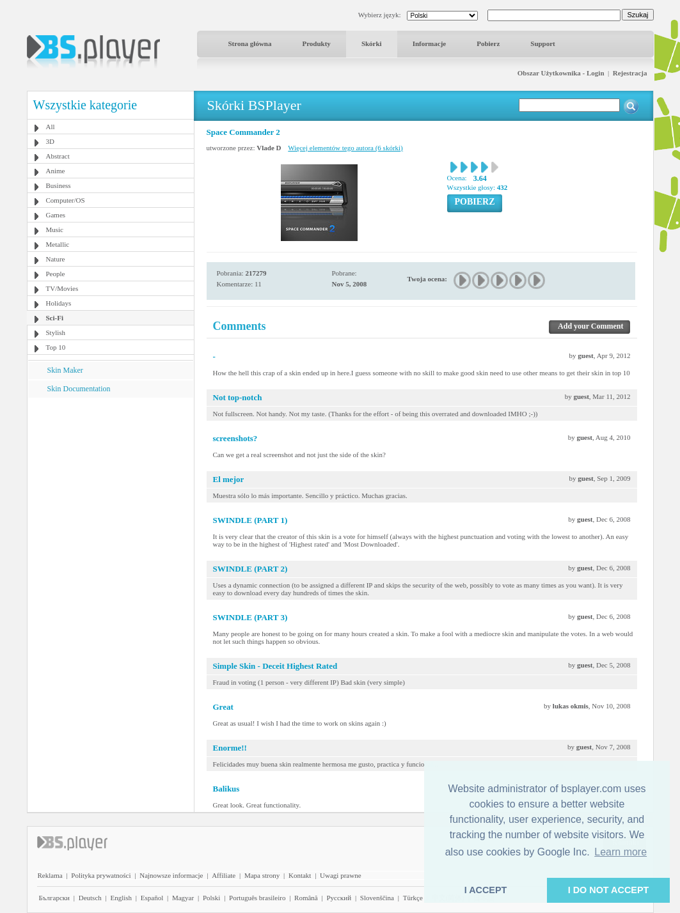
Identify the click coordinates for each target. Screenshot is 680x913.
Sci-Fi (55, 318)
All (50, 126)
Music (55, 229)
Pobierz (488, 43)
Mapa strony (262, 875)
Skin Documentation (79, 388)
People (55, 273)
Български (54, 897)
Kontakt (300, 875)
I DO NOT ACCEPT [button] (608, 890)
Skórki (371, 43)
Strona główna (250, 43)
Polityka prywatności (100, 875)
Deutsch (90, 897)
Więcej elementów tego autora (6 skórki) (345, 148)
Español (152, 897)
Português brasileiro (257, 897)
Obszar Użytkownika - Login (561, 73)
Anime (55, 171)
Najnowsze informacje (171, 875)
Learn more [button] (620, 852)
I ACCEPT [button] (485, 890)
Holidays (59, 303)
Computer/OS (65, 200)
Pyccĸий (338, 897)
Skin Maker (65, 370)
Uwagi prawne (340, 875)
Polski (212, 897)
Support (542, 43)
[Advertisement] (110, 478)
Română (306, 897)
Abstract (58, 156)
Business (58, 185)
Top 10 (56, 347)
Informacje (430, 43)
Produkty (316, 43)
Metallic (58, 244)
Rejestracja (630, 73)
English (121, 897)
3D (50, 141)
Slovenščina (377, 897)
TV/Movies (62, 288)
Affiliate (223, 875)
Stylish (56, 332)
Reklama (50, 875)
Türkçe (413, 897)
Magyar (183, 897)
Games (56, 215)
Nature (55, 259)
